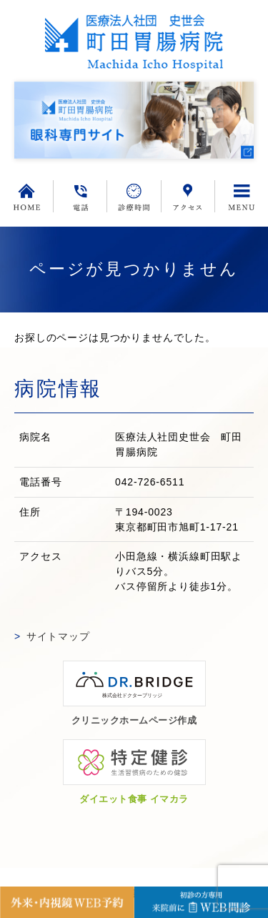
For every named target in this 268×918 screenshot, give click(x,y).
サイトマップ (58, 636)
